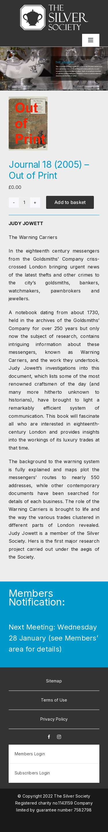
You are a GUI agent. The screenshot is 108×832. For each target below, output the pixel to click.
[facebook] (49, 737)
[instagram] (59, 737)
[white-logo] (54, 7)
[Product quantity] (24, 202)
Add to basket (70, 202)
